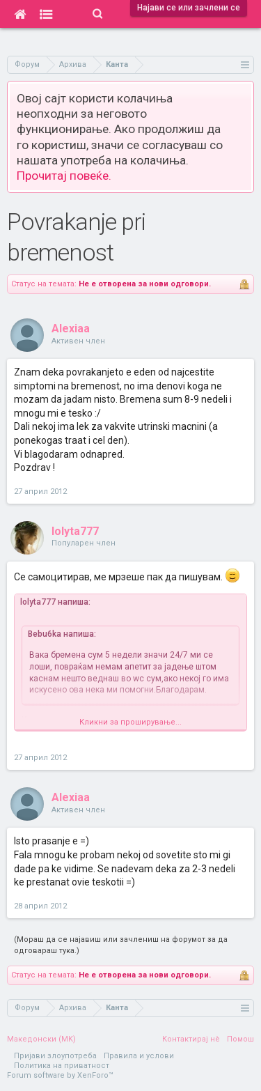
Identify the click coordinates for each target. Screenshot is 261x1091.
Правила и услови (139, 1055)
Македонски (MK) (41, 1039)
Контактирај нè (191, 1039)
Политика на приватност (61, 1065)
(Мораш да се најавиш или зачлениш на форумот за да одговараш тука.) (121, 945)
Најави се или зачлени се (188, 8)
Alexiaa (71, 328)
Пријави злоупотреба (55, 1055)
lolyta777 (75, 531)
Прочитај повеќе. (64, 176)
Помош (240, 1039)
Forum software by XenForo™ (60, 1075)
